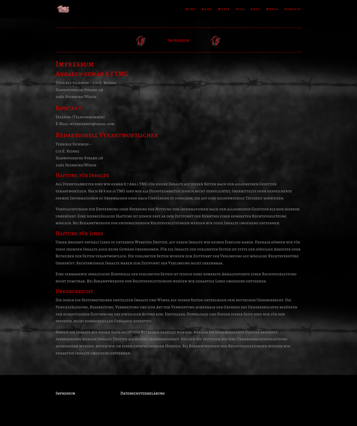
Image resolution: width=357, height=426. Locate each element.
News (191, 9)
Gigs (240, 9)
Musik (224, 9)
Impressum (65, 393)
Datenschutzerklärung (142, 393)
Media (272, 9)
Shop (255, 9)
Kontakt (292, 9)
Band (207, 9)
